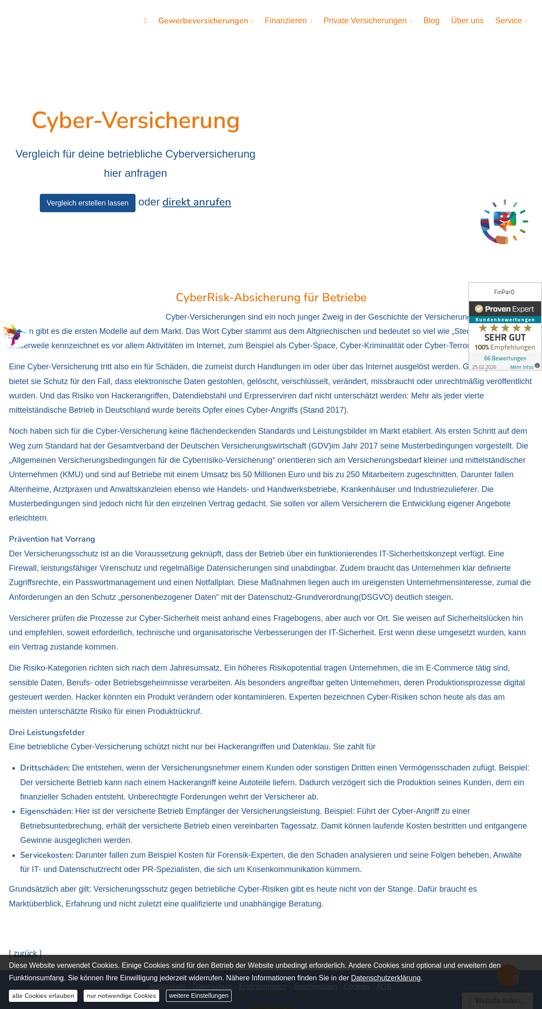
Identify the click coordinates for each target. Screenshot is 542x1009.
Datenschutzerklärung (386, 978)
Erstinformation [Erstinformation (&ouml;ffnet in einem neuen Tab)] (263, 904)
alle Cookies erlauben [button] (43, 996)
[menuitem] (150, 21)
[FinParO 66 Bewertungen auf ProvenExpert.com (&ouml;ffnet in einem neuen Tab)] (271, 932)
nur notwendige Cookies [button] (121, 996)
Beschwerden (315, 904)
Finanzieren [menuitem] (289, 20)
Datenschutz (212, 904)
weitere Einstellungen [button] (199, 995)
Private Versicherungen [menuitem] (367, 20)
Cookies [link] (357, 904)
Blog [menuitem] (433, 20)
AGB (384, 904)
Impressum (168, 904)
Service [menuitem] (508, 20)
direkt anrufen (196, 161)
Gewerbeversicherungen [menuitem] (207, 20)
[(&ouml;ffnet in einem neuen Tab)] (504, 223)
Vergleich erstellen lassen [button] (87, 162)
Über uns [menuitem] (468, 20)
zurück (25, 872)
